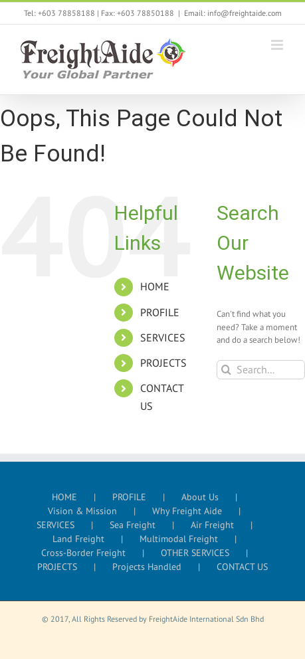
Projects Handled (146, 567)
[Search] (226, 369)
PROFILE (159, 312)
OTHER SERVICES (195, 553)
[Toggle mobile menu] (278, 45)
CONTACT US (242, 567)
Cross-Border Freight (83, 553)
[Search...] (261, 369)
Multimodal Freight (179, 539)
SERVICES (162, 337)
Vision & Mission (82, 511)
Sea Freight (132, 525)
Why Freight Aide (187, 511)
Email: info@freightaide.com (233, 13)
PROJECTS (163, 362)
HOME (154, 286)
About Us (200, 497)
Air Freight (212, 525)
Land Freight (78, 539)
